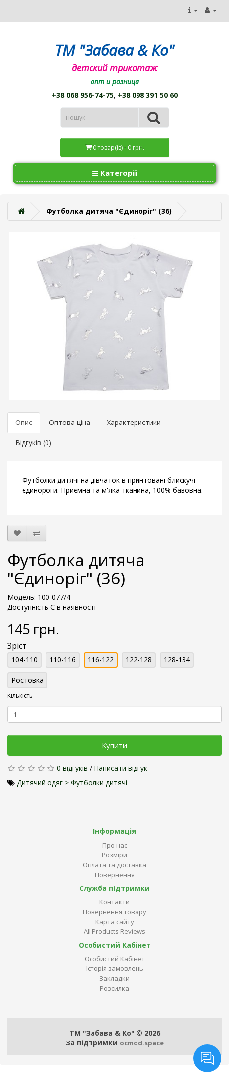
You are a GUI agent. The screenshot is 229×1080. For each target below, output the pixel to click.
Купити (114, 745)
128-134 (177, 659)
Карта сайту (114, 921)
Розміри (114, 854)
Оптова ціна (69, 422)
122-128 (139, 659)
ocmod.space (142, 1043)
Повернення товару (114, 911)
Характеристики (134, 422)
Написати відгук (120, 767)
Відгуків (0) (33, 442)
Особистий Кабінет (115, 958)
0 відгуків (72, 767)
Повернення (115, 874)
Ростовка (27, 680)
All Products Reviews (114, 931)
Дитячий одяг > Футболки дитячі (72, 782)
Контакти (114, 901)
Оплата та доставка (114, 864)
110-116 (62, 659)
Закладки (114, 978)
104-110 (24, 659)
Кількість (20, 696)
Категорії (114, 173)
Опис (23, 422)
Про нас (114, 845)
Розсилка (114, 988)
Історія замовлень (114, 968)
